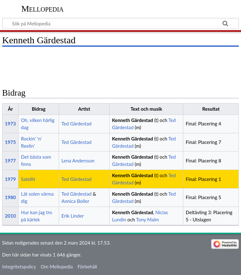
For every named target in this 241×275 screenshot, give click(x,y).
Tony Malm (147, 219)
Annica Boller (75, 201)
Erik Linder (73, 216)
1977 (10, 160)
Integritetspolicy (19, 266)
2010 (10, 216)
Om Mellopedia (57, 266)
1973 (10, 123)
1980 (10, 197)
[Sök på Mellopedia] (120, 23)
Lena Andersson (78, 160)
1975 (10, 142)
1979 (10, 179)
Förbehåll (87, 266)
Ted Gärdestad (77, 123)
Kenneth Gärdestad (132, 120)
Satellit (28, 179)
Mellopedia (42, 8)
